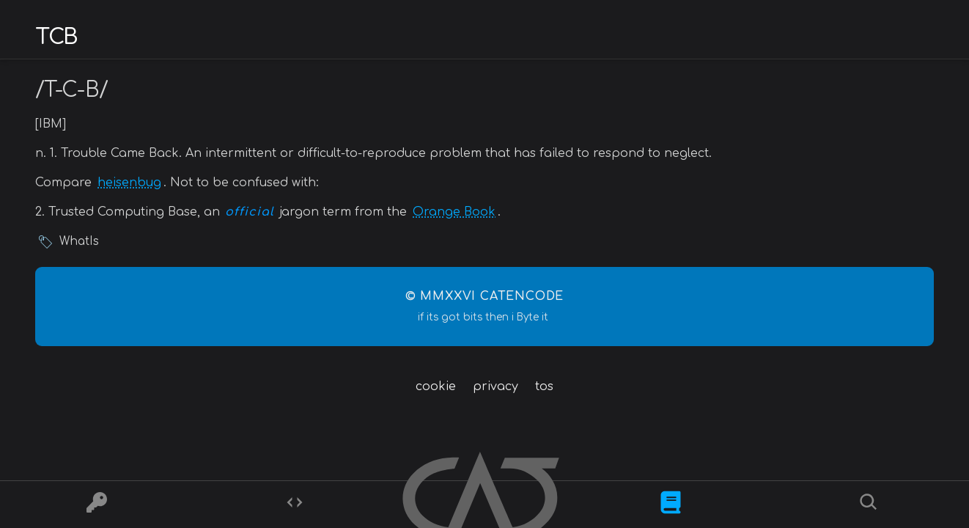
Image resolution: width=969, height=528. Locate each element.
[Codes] (294, 505)
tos (544, 386)
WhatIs (79, 241)
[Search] (870, 505)
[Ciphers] (96, 505)
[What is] (670, 505)
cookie (436, 386)
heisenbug (129, 182)
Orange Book (454, 212)
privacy (495, 386)
